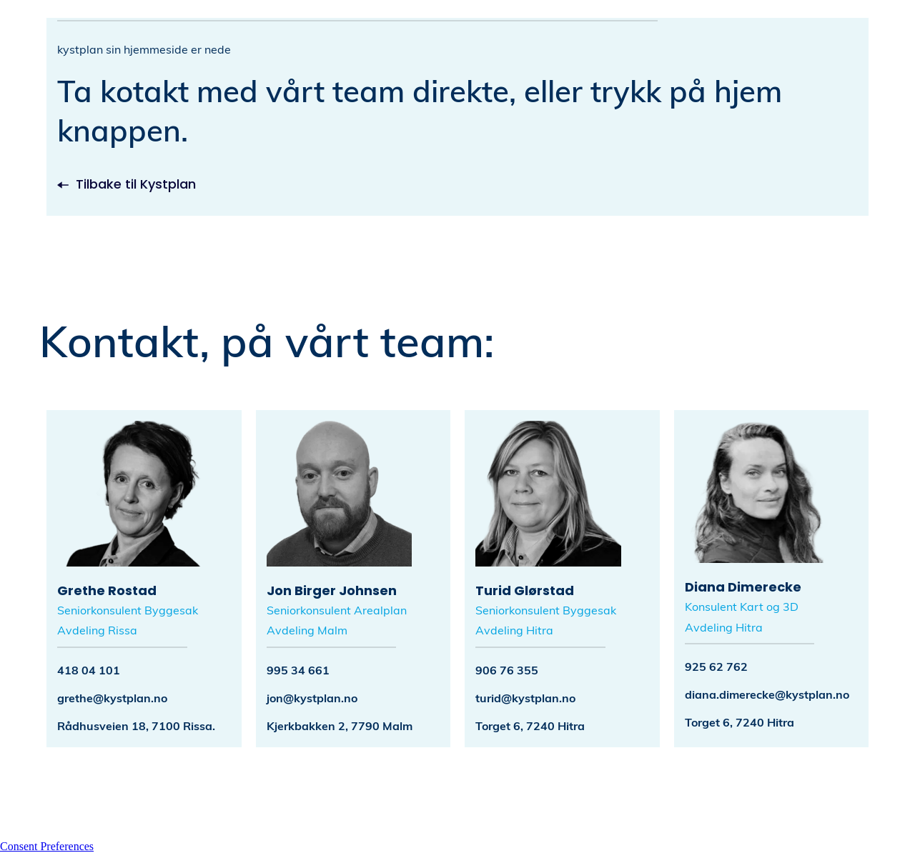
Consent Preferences (47, 846)
